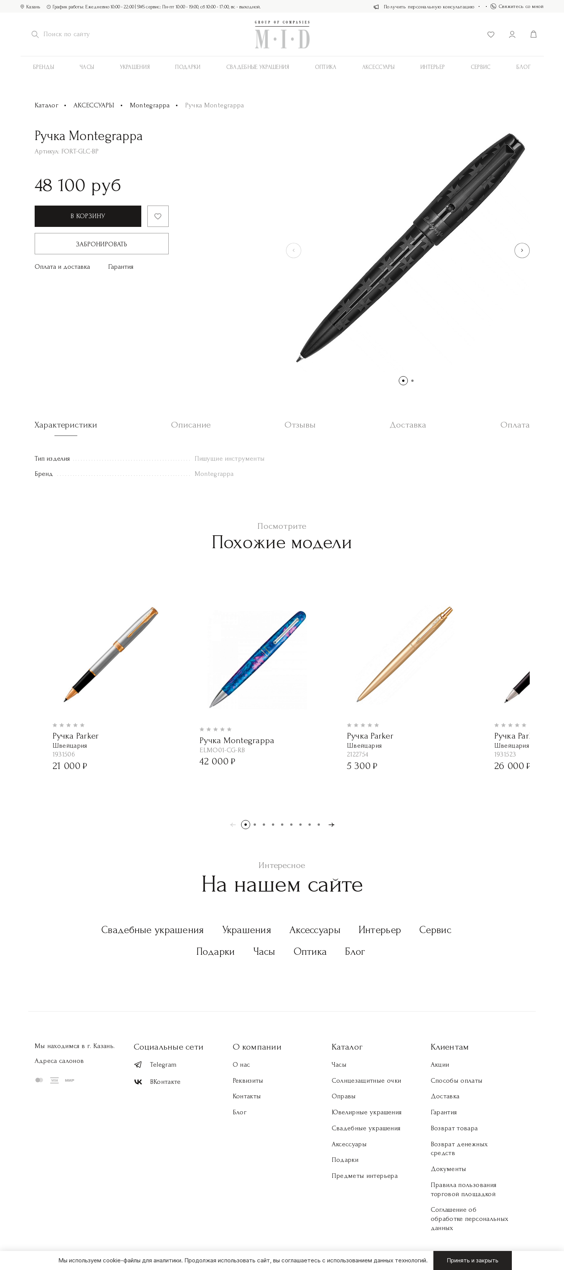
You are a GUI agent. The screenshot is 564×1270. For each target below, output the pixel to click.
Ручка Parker (76, 736)
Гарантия (120, 266)
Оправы (344, 1096)
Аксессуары (314, 930)
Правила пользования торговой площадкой (464, 1189)
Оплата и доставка (62, 266)
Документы (449, 1169)
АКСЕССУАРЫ (378, 67)
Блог (523, 67)
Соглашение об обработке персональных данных (469, 1219)
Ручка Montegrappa (237, 740)
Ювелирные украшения (367, 1112)
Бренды (43, 67)
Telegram (155, 1064)
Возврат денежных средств (459, 1149)
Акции (440, 1064)
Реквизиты (248, 1080)
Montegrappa (150, 105)
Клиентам (450, 1047)
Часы (87, 67)
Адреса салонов (59, 1060)
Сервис (481, 67)
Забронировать (101, 244)
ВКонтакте (157, 1082)
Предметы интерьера (365, 1175)
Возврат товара (454, 1128)
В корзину (87, 216)
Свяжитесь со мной (517, 6)
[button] (522, 250)
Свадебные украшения (257, 67)
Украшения (135, 67)
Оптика (326, 67)
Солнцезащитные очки (366, 1080)
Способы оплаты (457, 1080)
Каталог (47, 105)
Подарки (187, 67)
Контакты (247, 1096)
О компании (257, 1047)
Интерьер (432, 67)
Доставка (445, 1096)
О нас (241, 1064)
